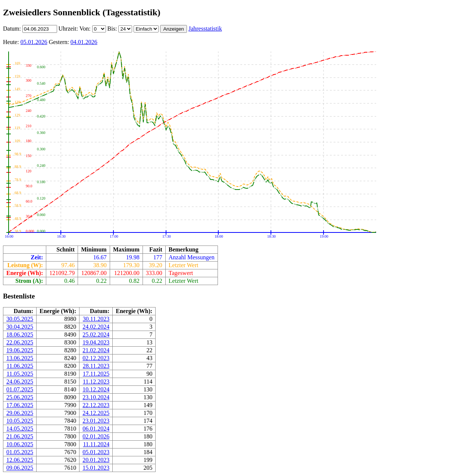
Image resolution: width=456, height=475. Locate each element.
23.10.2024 (95, 397)
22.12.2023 (95, 405)
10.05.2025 (19, 421)
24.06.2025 (19, 381)
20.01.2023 (95, 460)
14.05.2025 (19, 428)
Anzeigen (173, 29)
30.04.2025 (19, 327)
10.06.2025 (19, 444)
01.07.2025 (19, 389)
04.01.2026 (84, 42)
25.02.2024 (95, 334)
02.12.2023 (95, 358)
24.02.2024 (95, 327)
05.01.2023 (95, 452)
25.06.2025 (19, 397)
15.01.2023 (95, 468)
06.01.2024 (95, 428)
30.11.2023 (96, 319)
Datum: (12, 28)
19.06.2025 (19, 350)
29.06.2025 (19, 413)
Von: (85, 28)
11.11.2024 (96, 444)
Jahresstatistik (205, 28)
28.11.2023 (96, 366)
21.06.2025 (19, 436)
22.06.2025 (19, 342)
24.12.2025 (95, 413)
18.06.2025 (19, 334)
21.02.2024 (95, 350)
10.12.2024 (95, 389)
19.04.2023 (95, 342)
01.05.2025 (19, 452)
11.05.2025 (20, 374)
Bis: (113, 28)
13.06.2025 (19, 358)
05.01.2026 (34, 42)
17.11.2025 (96, 374)
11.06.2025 (20, 366)
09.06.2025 (19, 468)
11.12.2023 (96, 381)
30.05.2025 (19, 319)
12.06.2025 (19, 460)
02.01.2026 (95, 436)
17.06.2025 (19, 405)
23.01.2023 (95, 421)
